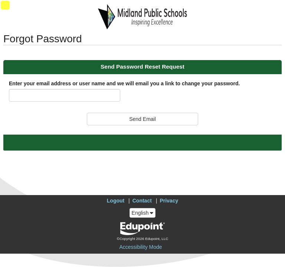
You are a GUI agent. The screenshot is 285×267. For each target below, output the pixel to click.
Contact (142, 201)
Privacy (169, 201)
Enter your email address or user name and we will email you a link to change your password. (124, 83)
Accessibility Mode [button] (140, 247)
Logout (115, 201)
